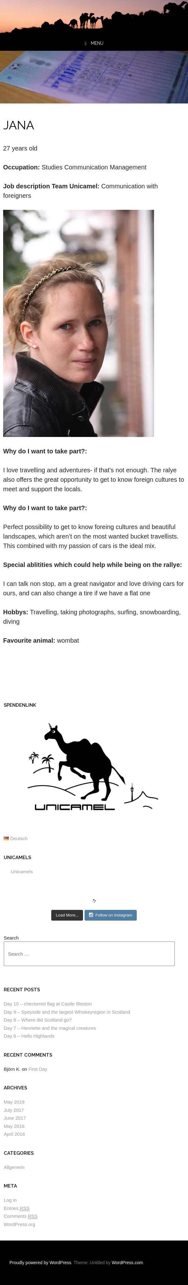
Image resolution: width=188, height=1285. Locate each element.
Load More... (67, 915)
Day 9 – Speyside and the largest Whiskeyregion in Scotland (67, 1012)
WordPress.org (19, 1224)
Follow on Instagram (110, 914)
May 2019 (14, 1102)
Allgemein (14, 1167)
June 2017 (15, 1118)
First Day (37, 1069)
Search (11, 937)
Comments (21, 1216)
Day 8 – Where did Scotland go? (38, 1020)
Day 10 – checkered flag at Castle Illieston (48, 1003)
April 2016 (14, 1134)
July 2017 (14, 1110)
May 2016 (14, 1126)
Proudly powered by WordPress (40, 1262)
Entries (17, 1208)
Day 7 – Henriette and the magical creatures (50, 1028)
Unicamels (17, 857)
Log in (10, 1200)
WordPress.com (127, 1262)
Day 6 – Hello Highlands (29, 1036)
